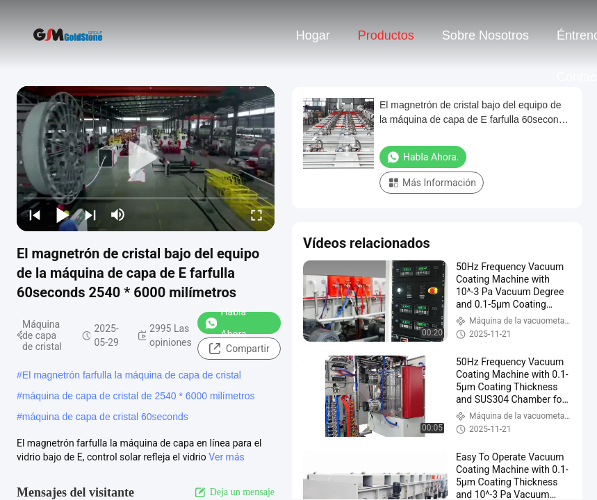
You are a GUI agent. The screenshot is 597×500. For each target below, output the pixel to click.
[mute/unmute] (118, 214)
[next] (90, 214)
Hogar (313, 35)
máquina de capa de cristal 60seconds (105, 416)
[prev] (35, 214)
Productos (386, 35)
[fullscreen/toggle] (256, 214)
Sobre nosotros (485, 35)
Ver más (226, 456)
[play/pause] (62, 214)
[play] (146, 158)
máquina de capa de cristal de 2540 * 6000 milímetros (138, 395)
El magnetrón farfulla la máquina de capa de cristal (131, 375)
